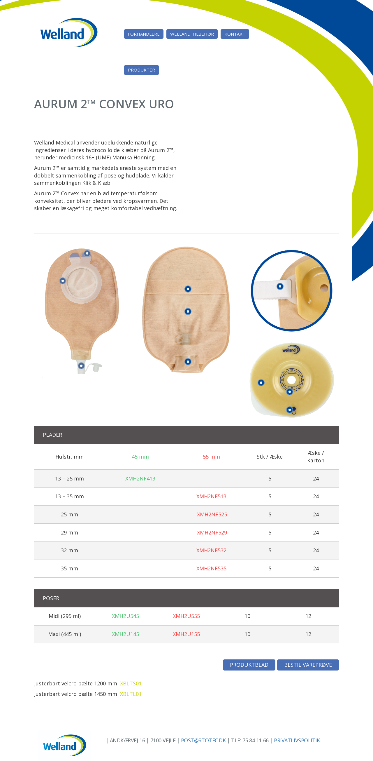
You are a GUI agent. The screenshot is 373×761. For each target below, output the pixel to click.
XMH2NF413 (140, 478)
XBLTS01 (131, 683)
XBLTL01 (131, 693)
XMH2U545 (125, 615)
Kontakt (234, 34)
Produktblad (249, 664)
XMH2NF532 (211, 550)
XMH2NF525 (212, 514)
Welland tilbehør (192, 34)
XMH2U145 (125, 634)
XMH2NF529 (212, 532)
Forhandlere (144, 34)
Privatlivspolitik (297, 740)
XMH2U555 (186, 615)
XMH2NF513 (211, 496)
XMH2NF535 (211, 568)
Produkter (141, 70)
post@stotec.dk (203, 740)
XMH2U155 (186, 634)
